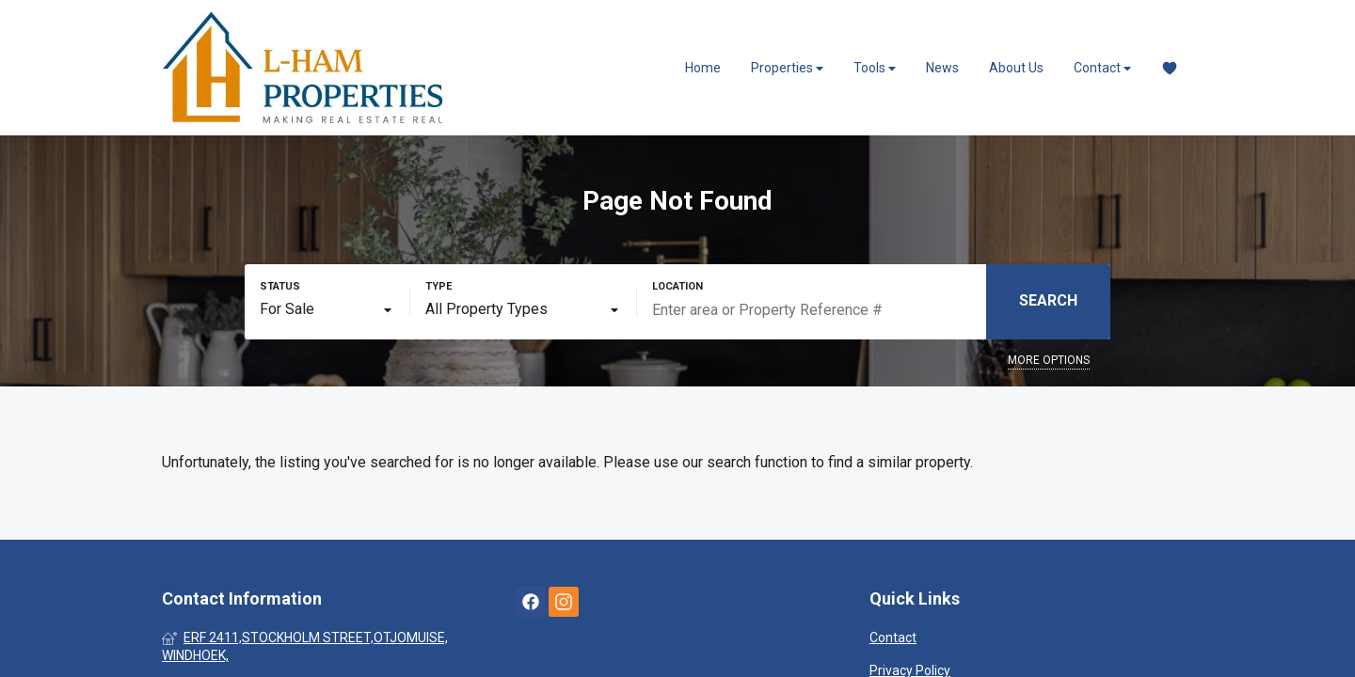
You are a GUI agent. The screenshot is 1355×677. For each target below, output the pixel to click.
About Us (1016, 67)
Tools (874, 68)
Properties (787, 68)
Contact (1102, 68)
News (942, 67)
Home (703, 67)
